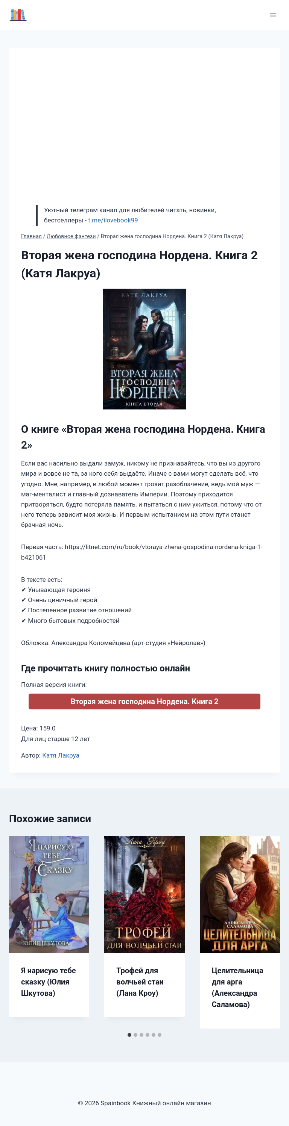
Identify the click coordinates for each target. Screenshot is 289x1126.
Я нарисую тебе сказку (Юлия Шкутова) (48, 982)
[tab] (129, 1035)
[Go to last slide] (22, 932)
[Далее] (266, 932)
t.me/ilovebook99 (113, 220)
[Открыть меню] (273, 15)
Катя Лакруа (60, 755)
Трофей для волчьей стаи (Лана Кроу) (140, 982)
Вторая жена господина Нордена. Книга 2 (144, 701)
